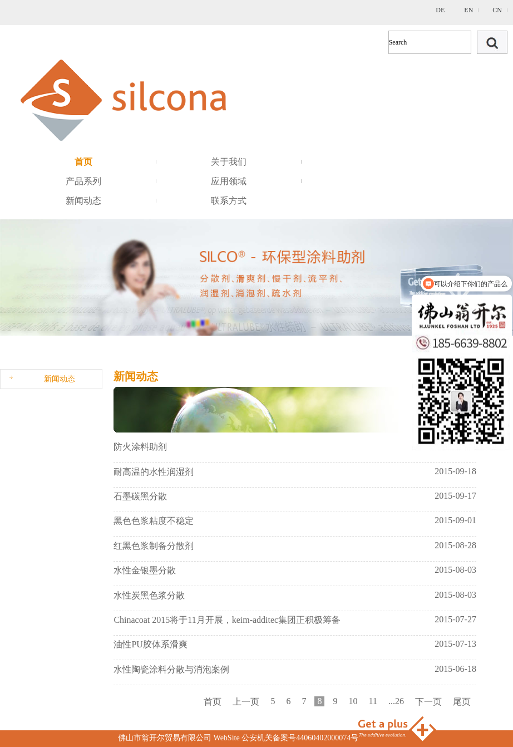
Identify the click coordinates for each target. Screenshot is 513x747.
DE (440, 10)
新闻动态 (83, 200)
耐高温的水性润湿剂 (154, 471)
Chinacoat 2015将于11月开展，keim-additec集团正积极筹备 (227, 620)
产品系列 (83, 181)
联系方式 (228, 200)
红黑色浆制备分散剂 (154, 546)
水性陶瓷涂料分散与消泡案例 (171, 669)
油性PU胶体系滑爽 (150, 644)
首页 (83, 161)
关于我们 (228, 161)
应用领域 (228, 181)
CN (497, 10)
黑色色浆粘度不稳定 (154, 520)
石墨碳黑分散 (140, 496)
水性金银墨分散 (145, 570)
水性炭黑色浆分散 (149, 595)
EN (468, 10)
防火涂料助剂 (140, 446)
